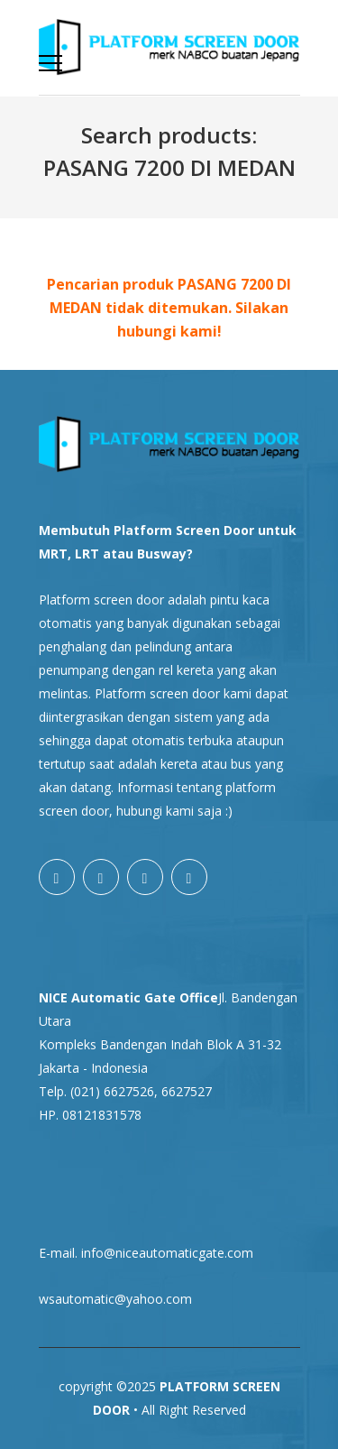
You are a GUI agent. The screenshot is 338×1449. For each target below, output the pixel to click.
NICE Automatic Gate (107, 997)
